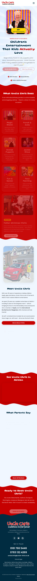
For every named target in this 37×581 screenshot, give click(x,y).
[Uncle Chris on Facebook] (14, 538)
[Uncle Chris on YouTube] (18, 538)
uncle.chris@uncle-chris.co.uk (18, 555)
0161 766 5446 (18, 548)
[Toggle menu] (33, 3)
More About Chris (18, 323)
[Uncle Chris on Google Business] (22, 538)
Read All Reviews (18, 478)
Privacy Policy (18, 578)
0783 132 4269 (18, 552)
